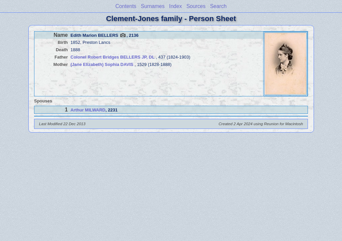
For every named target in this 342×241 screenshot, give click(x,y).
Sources (195, 6)
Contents (126, 6)
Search (218, 6)
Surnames (153, 6)
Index (175, 6)
